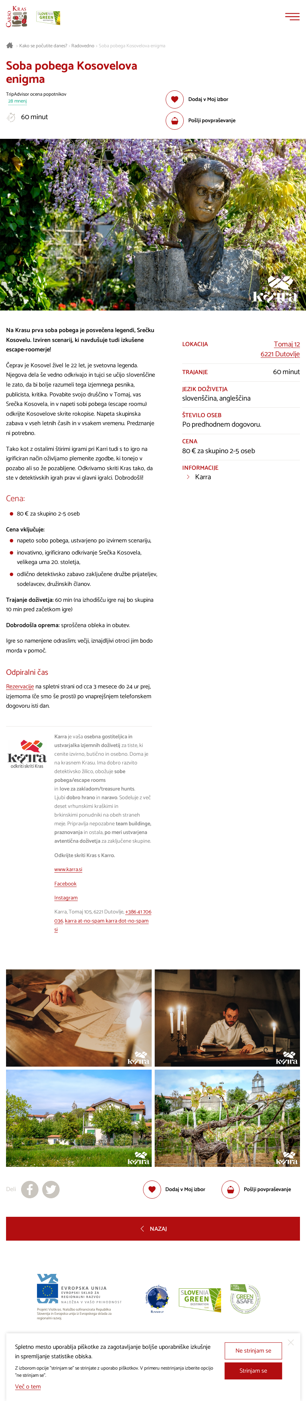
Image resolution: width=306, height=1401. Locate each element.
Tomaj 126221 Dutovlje (280, 349)
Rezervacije (20, 687)
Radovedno (82, 46)
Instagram (66, 897)
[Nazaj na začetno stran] (16, 16)
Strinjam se (253, 1371)
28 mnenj (17, 101)
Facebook (65, 883)
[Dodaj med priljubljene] (197, 99)
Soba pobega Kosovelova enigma (132, 46)
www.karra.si (68, 869)
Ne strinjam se (253, 1351)
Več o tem (28, 1387)
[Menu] (292, 16)
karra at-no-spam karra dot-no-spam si (101, 925)
